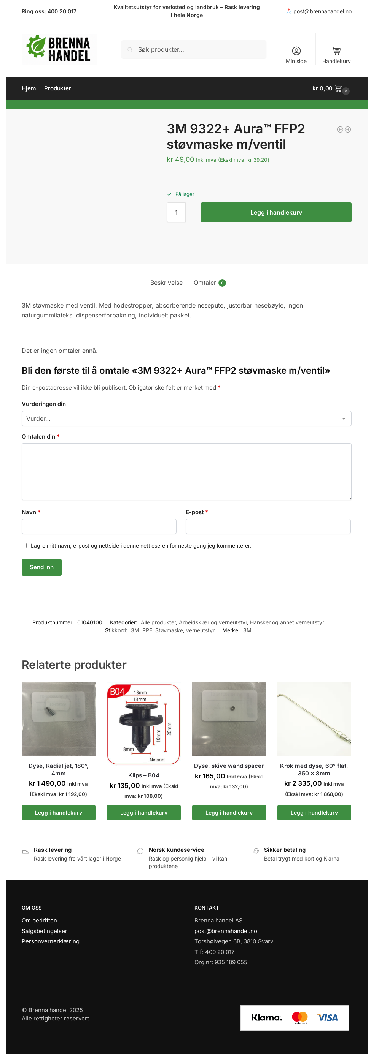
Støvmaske (169, 630)
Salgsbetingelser (44, 931)
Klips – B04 (143, 775)
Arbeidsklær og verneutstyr (213, 622)
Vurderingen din (44, 403)
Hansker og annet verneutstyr (287, 622)
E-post (197, 512)
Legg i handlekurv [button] (58, 812)
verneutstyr (200, 630)
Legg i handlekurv (276, 212)
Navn (31, 512)
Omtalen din (41, 436)
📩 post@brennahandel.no (318, 11)
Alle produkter (158, 622)
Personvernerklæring (51, 941)
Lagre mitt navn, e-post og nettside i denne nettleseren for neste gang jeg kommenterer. (141, 545)
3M (135, 630)
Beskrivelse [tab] (166, 282)
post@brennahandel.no (225, 931)
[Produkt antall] (176, 212)
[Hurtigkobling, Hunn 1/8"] (340, 129)
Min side (296, 55)
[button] (332, 88)
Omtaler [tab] (210, 283)
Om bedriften (39, 920)
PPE (147, 630)
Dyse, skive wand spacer (229, 765)
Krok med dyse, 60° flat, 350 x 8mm (314, 769)
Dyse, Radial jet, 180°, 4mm (59, 769)
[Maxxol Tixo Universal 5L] (348, 129)
